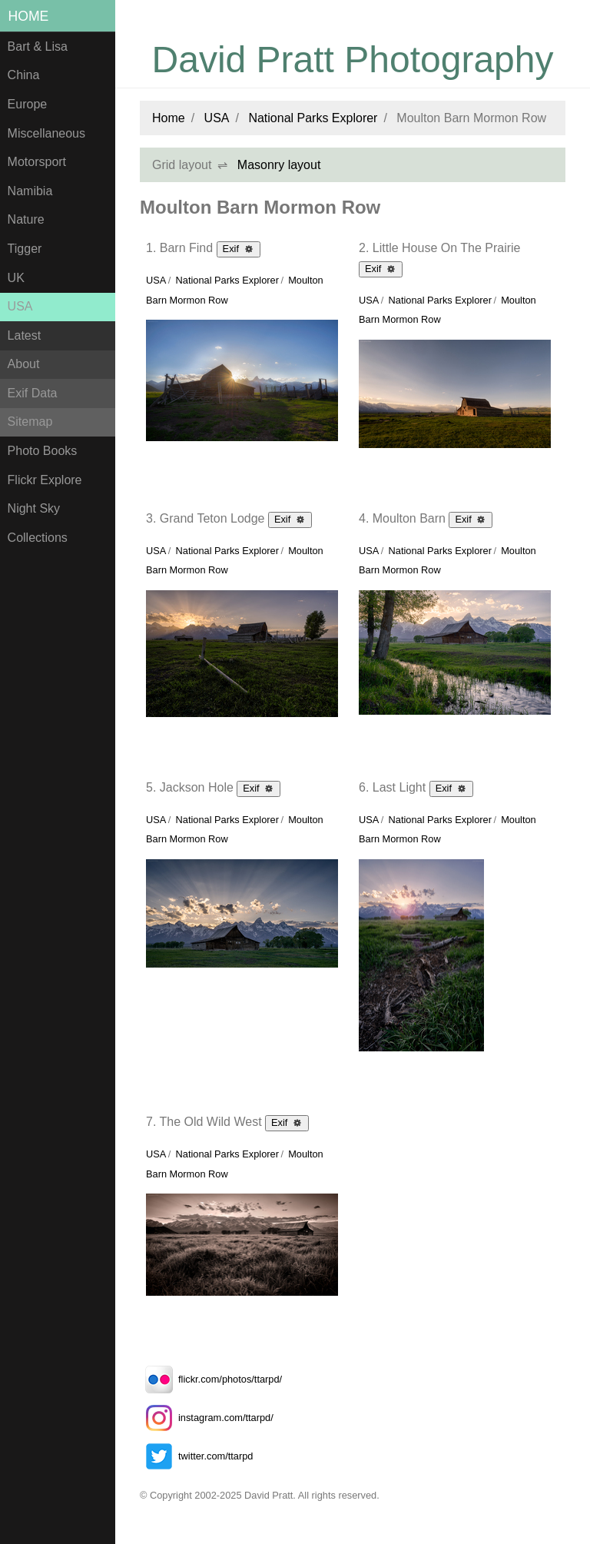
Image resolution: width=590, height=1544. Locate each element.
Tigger (25, 248)
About (24, 363)
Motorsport (37, 161)
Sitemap (30, 421)
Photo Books (43, 450)
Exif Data (33, 393)
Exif (238, 248)
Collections (38, 537)
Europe (28, 104)
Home (28, 16)
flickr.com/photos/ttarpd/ (211, 1379)
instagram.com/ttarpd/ (206, 1417)
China (24, 74)
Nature (26, 219)
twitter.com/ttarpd (196, 1456)
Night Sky (34, 508)
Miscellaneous (46, 133)
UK (16, 277)
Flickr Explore (45, 479)
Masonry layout (279, 164)
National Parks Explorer (312, 118)
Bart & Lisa (38, 46)
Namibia (30, 191)
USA (20, 306)
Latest (24, 335)
